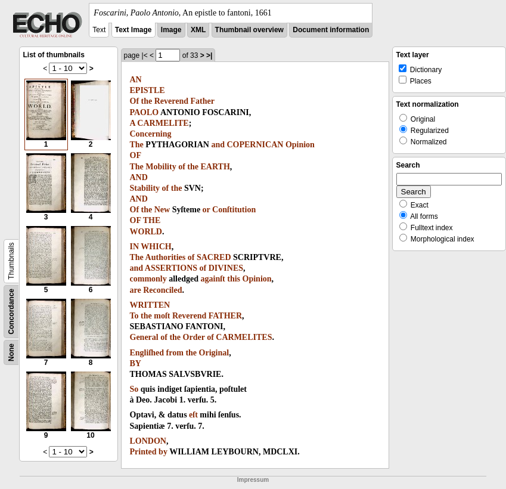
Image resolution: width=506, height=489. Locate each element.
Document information (331, 30)
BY (135, 363)
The (137, 144)
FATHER (225, 315)
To (134, 315)
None (11, 352)
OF (135, 155)
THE (152, 220)
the (147, 101)
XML (198, 30)
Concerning (151, 133)
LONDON (148, 441)
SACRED (214, 257)
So (134, 389)
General (144, 337)
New (162, 209)
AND (139, 177)
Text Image (133, 30)
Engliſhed (147, 352)
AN (136, 79)
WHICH (156, 246)
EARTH (215, 166)
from (175, 352)
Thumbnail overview (249, 30)
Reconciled (162, 290)
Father (203, 101)
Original (214, 352)
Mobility (160, 166)
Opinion (300, 144)
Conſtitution (234, 209)
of (181, 166)
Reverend (171, 101)
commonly (148, 278)
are (135, 290)
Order (194, 337)
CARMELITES (244, 337)
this (233, 278)
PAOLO (144, 112)
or (206, 209)
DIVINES (226, 268)
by (163, 451)
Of (134, 101)
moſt (162, 315)
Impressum (253, 479)
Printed (143, 451)
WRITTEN (150, 305)
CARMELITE (162, 123)
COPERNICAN (254, 144)
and (218, 144)
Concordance (11, 312)
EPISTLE (147, 90)
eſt (193, 414)
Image (171, 30)
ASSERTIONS (171, 268)
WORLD (146, 231)
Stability (145, 188)
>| (209, 55)
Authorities (165, 257)
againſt (213, 278)
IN (134, 246)
